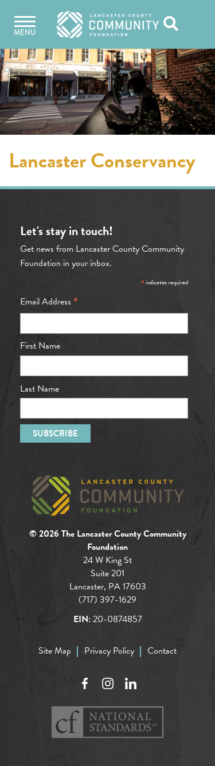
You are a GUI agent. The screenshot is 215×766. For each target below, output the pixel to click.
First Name (40, 346)
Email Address (49, 301)
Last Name (39, 389)
